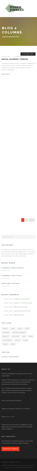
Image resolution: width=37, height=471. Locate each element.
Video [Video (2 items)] (13, 344)
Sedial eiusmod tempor (14, 59)
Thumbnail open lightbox (12, 268)
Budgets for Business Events (22, 299)
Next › (32, 220)
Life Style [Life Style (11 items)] (15, 336)
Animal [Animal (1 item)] (5, 328)
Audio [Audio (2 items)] (20, 328)
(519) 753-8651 (10, 416)
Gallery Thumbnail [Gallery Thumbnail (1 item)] (19, 332)
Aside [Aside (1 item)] (13, 328)
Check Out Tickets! (10, 449)
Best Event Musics (19, 315)
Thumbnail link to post (11, 275)
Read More (5, 74)
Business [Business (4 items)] (6, 332)
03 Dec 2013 (5, 56)
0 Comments (18, 56)
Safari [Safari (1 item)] (25, 340)
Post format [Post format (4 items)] (7, 340)
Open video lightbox (10, 283)
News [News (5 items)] (30, 336)
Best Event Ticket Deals (20, 307)
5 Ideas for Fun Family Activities (23, 303)
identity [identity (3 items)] (6, 336)
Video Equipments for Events (22, 311)
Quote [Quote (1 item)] (17, 340)
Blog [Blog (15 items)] (27, 328)
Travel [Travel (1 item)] (5, 344)
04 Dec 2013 (5, 270)
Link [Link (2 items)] (23, 336)
